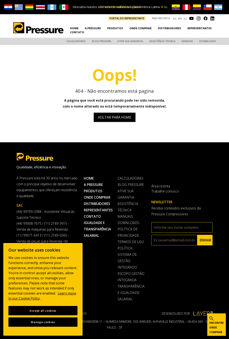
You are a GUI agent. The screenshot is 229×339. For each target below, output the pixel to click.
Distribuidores (169, 28)
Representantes (199, 28)
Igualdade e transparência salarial (97, 229)
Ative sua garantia (130, 41)
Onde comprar (140, 28)
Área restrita (161, 18)
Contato (77, 32)
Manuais (187, 41)
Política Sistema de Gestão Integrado (127, 258)
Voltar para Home (114, 117)
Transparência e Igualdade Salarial (131, 292)
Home (74, 28)
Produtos (115, 28)
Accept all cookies (43, 311)
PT (180, 19)
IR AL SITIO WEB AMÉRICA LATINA (134, 7)
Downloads (207, 41)
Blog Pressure (101, 41)
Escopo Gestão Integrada (131, 276)
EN (174, 19)
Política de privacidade (128, 232)
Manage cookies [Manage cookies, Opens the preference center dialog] (43, 322)
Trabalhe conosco (165, 191)
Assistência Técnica (162, 41)
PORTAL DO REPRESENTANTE (127, 18)
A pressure (93, 28)
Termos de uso (131, 241)
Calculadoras (76, 41)
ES (185, 19)
